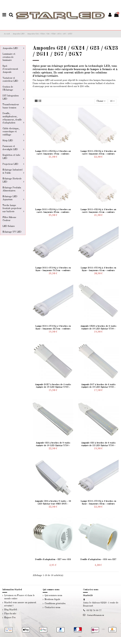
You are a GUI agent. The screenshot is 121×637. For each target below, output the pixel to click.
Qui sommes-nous (53, 595)
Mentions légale (52, 599)
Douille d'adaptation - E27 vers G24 (53, 559)
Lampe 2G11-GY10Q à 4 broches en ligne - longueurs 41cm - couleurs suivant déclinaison (98, 270)
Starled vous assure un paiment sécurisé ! (20, 604)
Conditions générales (55, 603)
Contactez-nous (52, 607)
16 (112, 101)
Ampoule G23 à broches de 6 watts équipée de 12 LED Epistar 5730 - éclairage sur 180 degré (98, 445)
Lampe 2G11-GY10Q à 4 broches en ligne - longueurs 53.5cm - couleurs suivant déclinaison (53, 270)
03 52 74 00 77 (94, 610)
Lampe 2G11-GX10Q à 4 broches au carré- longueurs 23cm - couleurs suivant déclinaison (98, 154)
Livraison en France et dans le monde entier (19, 597)
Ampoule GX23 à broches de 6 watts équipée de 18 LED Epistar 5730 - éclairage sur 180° (98, 329)
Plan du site (10, 614)
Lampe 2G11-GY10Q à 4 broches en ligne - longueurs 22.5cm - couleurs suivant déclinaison (53, 329)
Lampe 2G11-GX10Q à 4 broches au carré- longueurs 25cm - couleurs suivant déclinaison (53, 212)
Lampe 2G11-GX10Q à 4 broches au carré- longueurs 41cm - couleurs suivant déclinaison (98, 212)
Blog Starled (10, 610)
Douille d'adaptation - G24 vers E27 (98, 559)
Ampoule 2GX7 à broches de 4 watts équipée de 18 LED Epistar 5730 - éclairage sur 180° (53, 387)
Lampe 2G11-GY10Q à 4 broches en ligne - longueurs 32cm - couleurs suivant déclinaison (98, 504)
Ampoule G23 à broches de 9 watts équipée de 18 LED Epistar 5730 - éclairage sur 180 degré (53, 445)
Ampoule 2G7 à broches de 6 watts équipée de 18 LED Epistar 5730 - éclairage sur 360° (98, 387)
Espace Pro (10, 617)
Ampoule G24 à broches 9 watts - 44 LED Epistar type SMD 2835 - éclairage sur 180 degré (53, 504)
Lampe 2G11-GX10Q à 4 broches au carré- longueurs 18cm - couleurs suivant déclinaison (53, 154)
